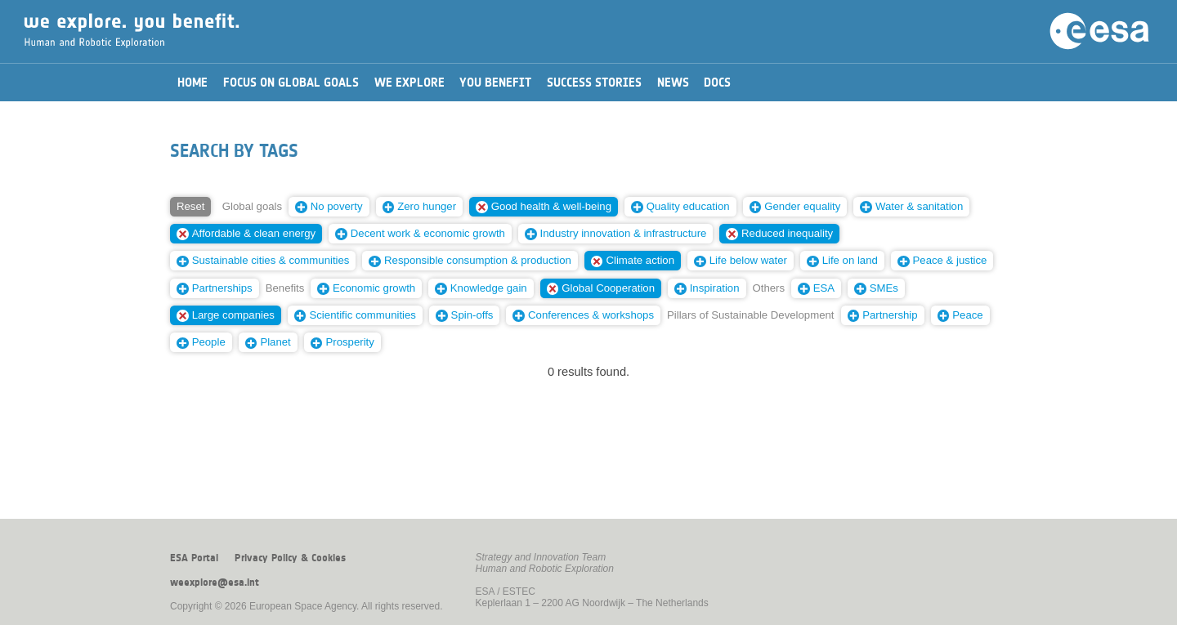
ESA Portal (194, 558)
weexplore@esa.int (214, 582)
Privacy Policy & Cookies (290, 558)
